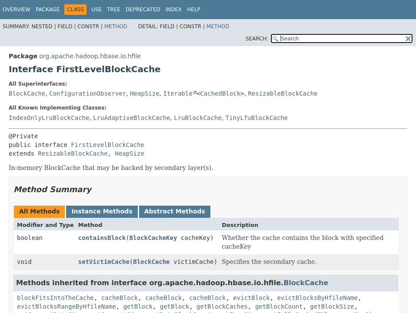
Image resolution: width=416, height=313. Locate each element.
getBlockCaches (222, 306)
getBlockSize (332, 306)
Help (193, 10)
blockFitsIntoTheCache (55, 297)
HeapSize (144, 93)
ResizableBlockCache (282, 93)
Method (115, 26)
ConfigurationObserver (87, 93)
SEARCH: (257, 39)
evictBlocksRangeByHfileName (66, 306)
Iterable (177, 93)
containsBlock (102, 237)
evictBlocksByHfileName (317, 297)
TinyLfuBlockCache (257, 117)
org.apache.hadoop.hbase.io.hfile (89, 56)
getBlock (137, 306)
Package (48, 10)
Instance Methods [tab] (101, 211)
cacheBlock (119, 297)
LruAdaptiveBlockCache (131, 117)
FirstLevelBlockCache (107, 144)
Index (174, 10)
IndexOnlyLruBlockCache (49, 117)
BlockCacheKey (153, 237)
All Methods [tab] (39, 211)
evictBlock (251, 297)
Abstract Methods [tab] (174, 211)
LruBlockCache (198, 117)
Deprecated (143, 10)
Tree (113, 10)
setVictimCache (104, 261)
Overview (16, 10)
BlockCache (27, 93)
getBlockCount (279, 306)
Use (96, 10)
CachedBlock (220, 93)
